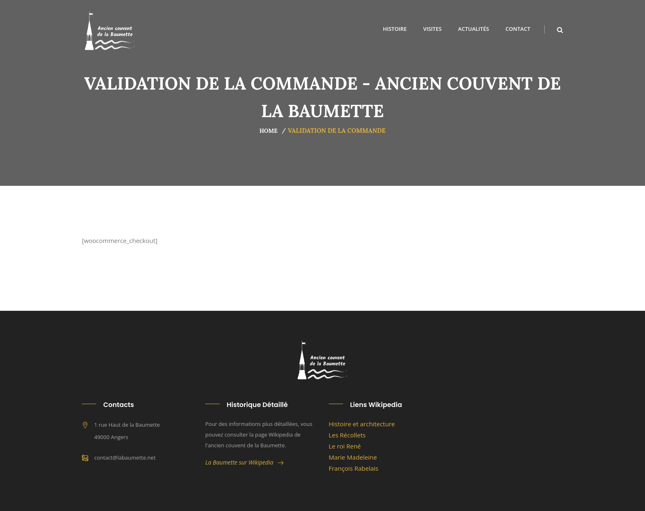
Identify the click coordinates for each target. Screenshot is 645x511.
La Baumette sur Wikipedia (244, 462)
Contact (518, 28)
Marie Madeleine (353, 457)
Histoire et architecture (362, 424)
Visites (432, 28)
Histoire (395, 28)
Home (269, 130)
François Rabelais (353, 468)
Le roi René (345, 446)
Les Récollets (347, 435)
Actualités (473, 28)
